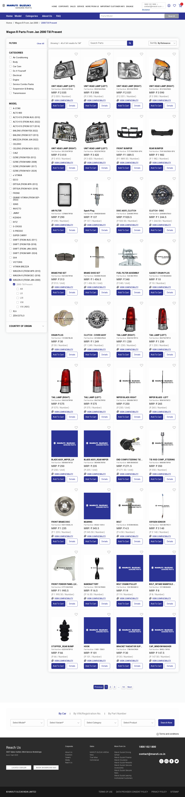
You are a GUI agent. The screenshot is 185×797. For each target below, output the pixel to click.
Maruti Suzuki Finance (122, 757)
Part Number (117, 713)
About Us (47, 16)
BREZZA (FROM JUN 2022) (23, 139)
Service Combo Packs (21, 84)
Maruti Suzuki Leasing (122, 776)
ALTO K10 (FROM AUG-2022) (24, 122)
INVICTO (15, 208)
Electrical (15, 75)
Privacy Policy (159, 792)
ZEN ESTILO (16, 315)
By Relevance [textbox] (164, 43)
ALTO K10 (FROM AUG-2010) (24, 117)
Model (18, 16)
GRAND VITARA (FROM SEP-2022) (24, 198)
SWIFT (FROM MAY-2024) (23, 253)
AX (20, 289)
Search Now (166, 722)
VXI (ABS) (23, 306)
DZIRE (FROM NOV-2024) (23, 171)
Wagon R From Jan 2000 (26, 23)
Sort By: (153, 43)
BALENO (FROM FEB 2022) (23, 130)
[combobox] (167, 43)
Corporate (63, 6)
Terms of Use (105, 792)
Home (54, 6)
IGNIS (13, 204)
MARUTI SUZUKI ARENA (99, 752)
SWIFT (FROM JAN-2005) (23, 248)
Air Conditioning (18, 57)
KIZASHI (15, 217)
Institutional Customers (123, 778)
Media (67, 760)
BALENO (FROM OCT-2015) (23, 135)
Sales (73, 6)
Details (72, 106)
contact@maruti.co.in (153, 6)
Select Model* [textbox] (19, 722)
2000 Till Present (49, 23)
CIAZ (13, 153)
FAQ (58, 16)
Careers (68, 757)
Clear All (40, 43)
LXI (20, 298)
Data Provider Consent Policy (132, 792)
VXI (20, 302)
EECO (13, 179)
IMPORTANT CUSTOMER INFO (112, 6)
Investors (68, 755)
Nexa (92, 755)
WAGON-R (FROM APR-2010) (24, 271)
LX (20, 293)
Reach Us (68, 763)
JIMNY (14, 213)
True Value (94, 757)
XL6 (13, 311)
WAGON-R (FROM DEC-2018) (24, 275)
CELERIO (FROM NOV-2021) (24, 148)
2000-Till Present (23, 284)
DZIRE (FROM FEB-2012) (22, 157)
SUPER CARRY (18, 235)
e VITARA (15, 175)
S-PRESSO (16, 231)
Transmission (17, 93)
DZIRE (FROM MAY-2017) (23, 166)
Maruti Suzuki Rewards (123, 763)
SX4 (13, 257)
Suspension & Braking (21, 88)
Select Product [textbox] (130, 722)
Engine (14, 80)
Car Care (15, 66)
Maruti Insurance (120, 760)
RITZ (13, 222)
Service (80, 6)
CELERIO (15, 144)
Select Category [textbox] (94, 722)
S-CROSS (15, 226)
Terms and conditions (168, 734)
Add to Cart (58, 106)
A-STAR (14, 108)
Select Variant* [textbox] (57, 722)
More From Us (92, 6)
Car (62, 713)
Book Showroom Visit (46, 768)
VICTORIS (15, 262)
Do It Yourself (17, 71)
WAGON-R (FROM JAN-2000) (24, 280)
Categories (32, 16)
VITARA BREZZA (19, 266)
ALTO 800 (15, 113)
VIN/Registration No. (87, 713)
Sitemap (174, 792)
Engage (129, 6)
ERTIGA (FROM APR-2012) (23, 184)
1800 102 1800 (151, 4)
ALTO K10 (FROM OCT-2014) (24, 126)
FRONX (14, 193)
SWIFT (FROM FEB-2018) (22, 244)
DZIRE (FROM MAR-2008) (23, 162)
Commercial (94, 760)
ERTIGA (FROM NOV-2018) (23, 188)
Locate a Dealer (19, 768)
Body (13, 62)
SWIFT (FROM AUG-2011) (23, 240)
